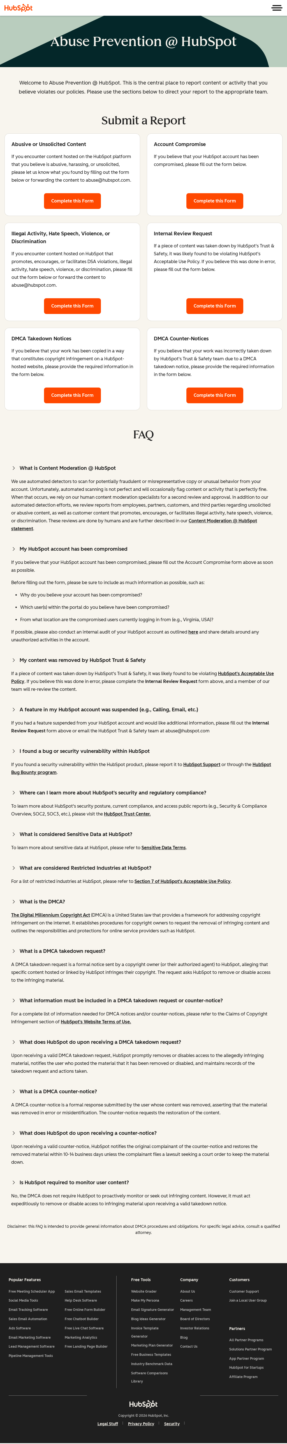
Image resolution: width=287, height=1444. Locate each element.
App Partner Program (246, 1359)
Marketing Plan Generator (152, 1346)
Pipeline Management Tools (31, 1356)
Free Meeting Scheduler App (32, 1292)
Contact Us (189, 1347)
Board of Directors (195, 1320)
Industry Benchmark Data (151, 1364)
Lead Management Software (32, 1347)
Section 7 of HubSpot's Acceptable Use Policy (183, 881)
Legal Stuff (108, 1424)
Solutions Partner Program (250, 1350)
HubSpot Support (201, 764)
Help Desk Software (81, 1301)
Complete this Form (76, 200)
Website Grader (144, 1292)
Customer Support (244, 1292)
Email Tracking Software (28, 1310)
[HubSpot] (18, 8)
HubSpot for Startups (246, 1368)
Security (172, 1424)
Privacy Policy (141, 1424)
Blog (184, 1338)
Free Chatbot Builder (82, 1320)
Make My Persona (145, 1301)
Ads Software (20, 1329)
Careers (186, 1301)
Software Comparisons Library (149, 1378)
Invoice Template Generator (145, 1333)
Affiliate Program (243, 1377)
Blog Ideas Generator (148, 1320)
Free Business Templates (151, 1355)
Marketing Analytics (81, 1338)
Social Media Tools (23, 1301)
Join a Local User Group (248, 1301)
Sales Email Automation (28, 1320)
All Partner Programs (246, 1340)
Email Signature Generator (152, 1310)
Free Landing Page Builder (86, 1347)
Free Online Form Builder (85, 1310)
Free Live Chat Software (84, 1329)
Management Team (195, 1310)
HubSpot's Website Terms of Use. (96, 1021)
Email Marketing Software (30, 1338)
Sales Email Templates (83, 1292)
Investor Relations (194, 1329)
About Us (187, 1292)
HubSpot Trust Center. (127, 814)
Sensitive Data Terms (164, 847)
